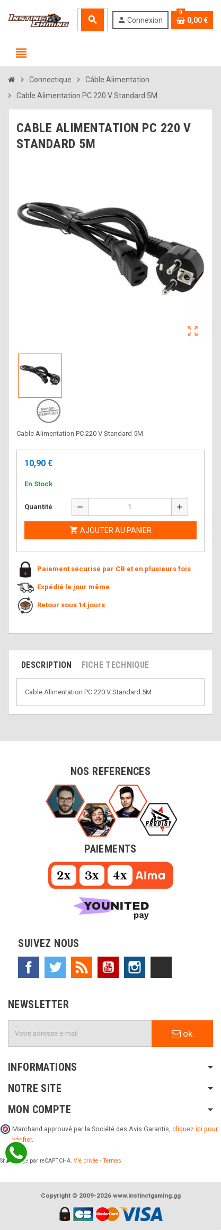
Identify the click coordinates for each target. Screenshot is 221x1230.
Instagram (134, 967)
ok (182, 1033)
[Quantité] (130, 506)
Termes (112, 1160)
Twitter (55, 967)
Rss (81, 967)
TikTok (161, 967)
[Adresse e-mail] (80, 1033)
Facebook (28, 967)
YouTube (108, 967)
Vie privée (86, 1160)
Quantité (38, 507)
